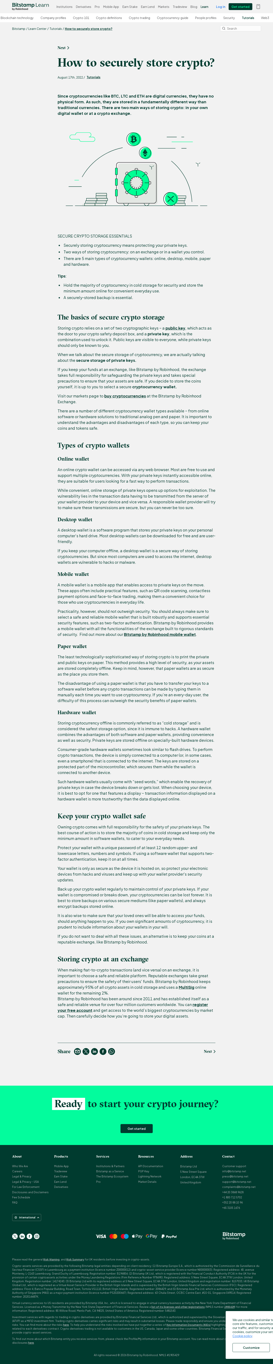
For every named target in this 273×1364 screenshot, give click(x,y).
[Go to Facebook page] (29, 1236)
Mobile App (111, 7)
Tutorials (250, 18)
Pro (97, 7)
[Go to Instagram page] (36, 1236)
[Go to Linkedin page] (22, 1236)
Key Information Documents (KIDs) (189, 1324)
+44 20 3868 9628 (233, 1192)
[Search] (240, 28)
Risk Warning (51, 1259)
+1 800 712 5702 (232, 1197)
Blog (193, 7)
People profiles (208, 18)
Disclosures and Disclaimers (30, 1192)
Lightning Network (149, 1176)
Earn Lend (148, 7)
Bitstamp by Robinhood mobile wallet (160, 634)
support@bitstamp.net (236, 1181)
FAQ (14, 1202)
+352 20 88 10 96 (232, 1202)
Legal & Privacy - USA (25, 1181)
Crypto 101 (83, 18)
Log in (220, 7)
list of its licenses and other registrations (178, 1307)
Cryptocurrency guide (175, 18)
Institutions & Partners (110, 1166)
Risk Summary (75, 1259)
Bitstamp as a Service (110, 1171)
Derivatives (83, 7)
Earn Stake (130, 7)
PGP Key (143, 1171)
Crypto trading (141, 18)
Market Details (147, 1181)
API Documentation (150, 1166)
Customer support (234, 1166)
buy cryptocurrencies (125, 395)
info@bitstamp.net (234, 1171)
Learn (204, 7)
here (66, 1324)
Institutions (65, 7)
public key (175, 328)
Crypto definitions (111, 18)
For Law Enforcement (25, 1187)
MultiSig (186, 987)
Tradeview (180, 7)
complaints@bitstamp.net (239, 1187)
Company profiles (55, 18)
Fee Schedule (21, 1197)
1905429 (229, 1307)
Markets (163, 7)
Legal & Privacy (21, 1176)
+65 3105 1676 (231, 1207)
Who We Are (20, 1166)
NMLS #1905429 (169, 1355)
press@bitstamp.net (235, 1176)
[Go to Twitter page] (15, 1236)
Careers (17, 1171)
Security (231, 18)
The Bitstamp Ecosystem (112, 1176)
